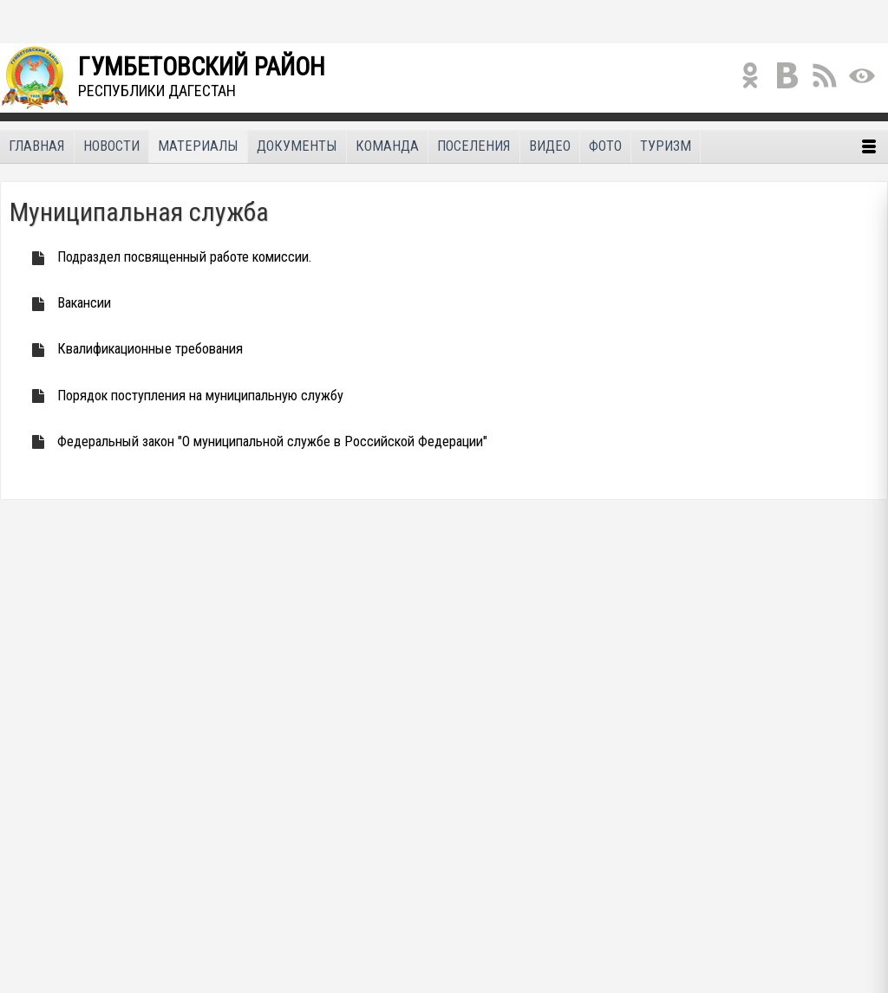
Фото (605, 146)
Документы (297, 146)
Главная (37, 146)
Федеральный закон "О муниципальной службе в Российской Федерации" (255, 441)
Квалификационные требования (133, 348)
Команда (387, 146)
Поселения (474, 146)
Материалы (198, 146)
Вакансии (67, 303)
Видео (550, 146)
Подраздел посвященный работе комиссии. (167, 257)
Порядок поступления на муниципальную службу (183, 395)
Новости (111, 146)
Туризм (665, 146)
